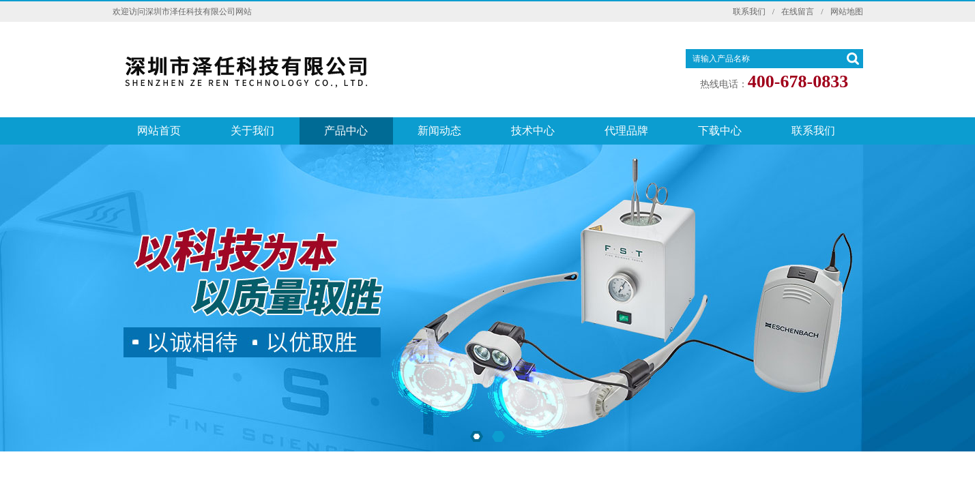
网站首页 (159, 130)
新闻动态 (439, 130)
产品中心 (346, 130)
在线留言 (797, 11)
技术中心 (533, 130)
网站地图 (846, 11)
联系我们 (749, 11)
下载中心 (720, 130)
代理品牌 (626, 130)
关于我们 (252, 130)
